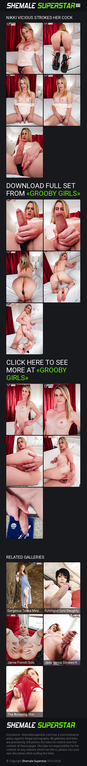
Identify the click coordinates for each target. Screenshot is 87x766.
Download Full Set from (43, 189)
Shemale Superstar (34, 761)
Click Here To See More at (37, 370)
